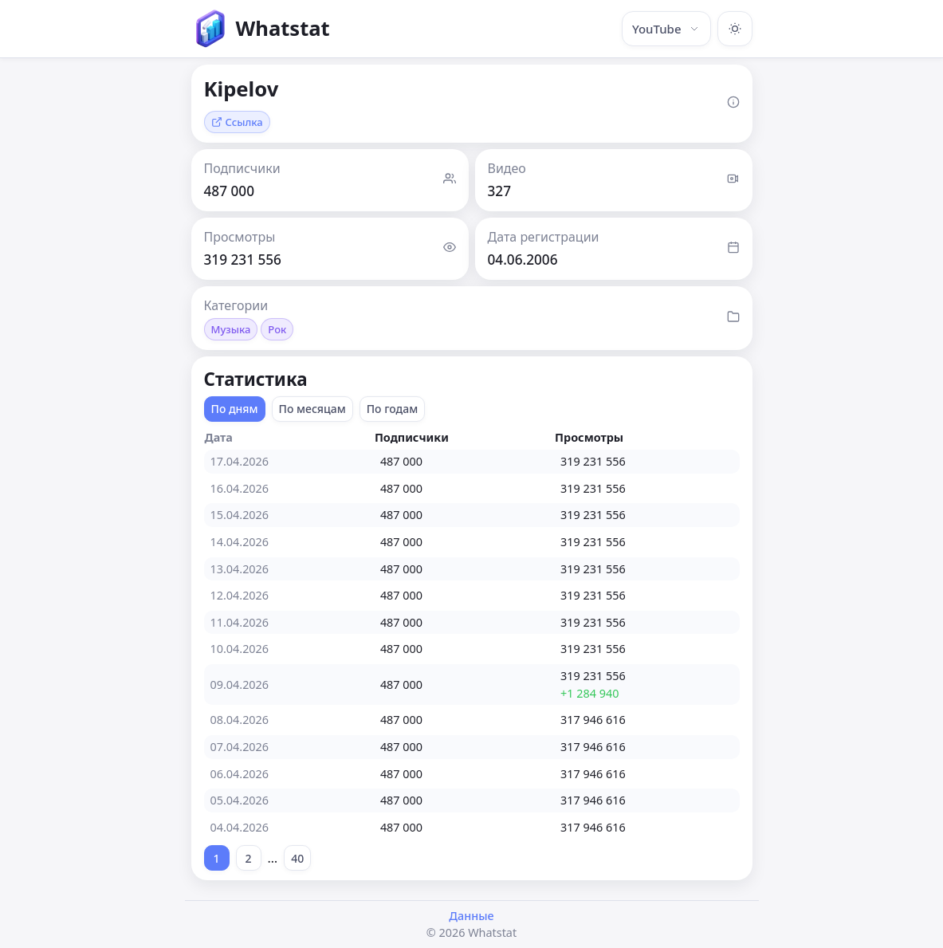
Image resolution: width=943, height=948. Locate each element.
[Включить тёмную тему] (734, 28)
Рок (277, 329)
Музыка (231, 329)
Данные (471, 915)
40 (297, 858)
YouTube (666, 29)
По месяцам (312, 408)
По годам (392, 408)
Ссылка (237, 122)
